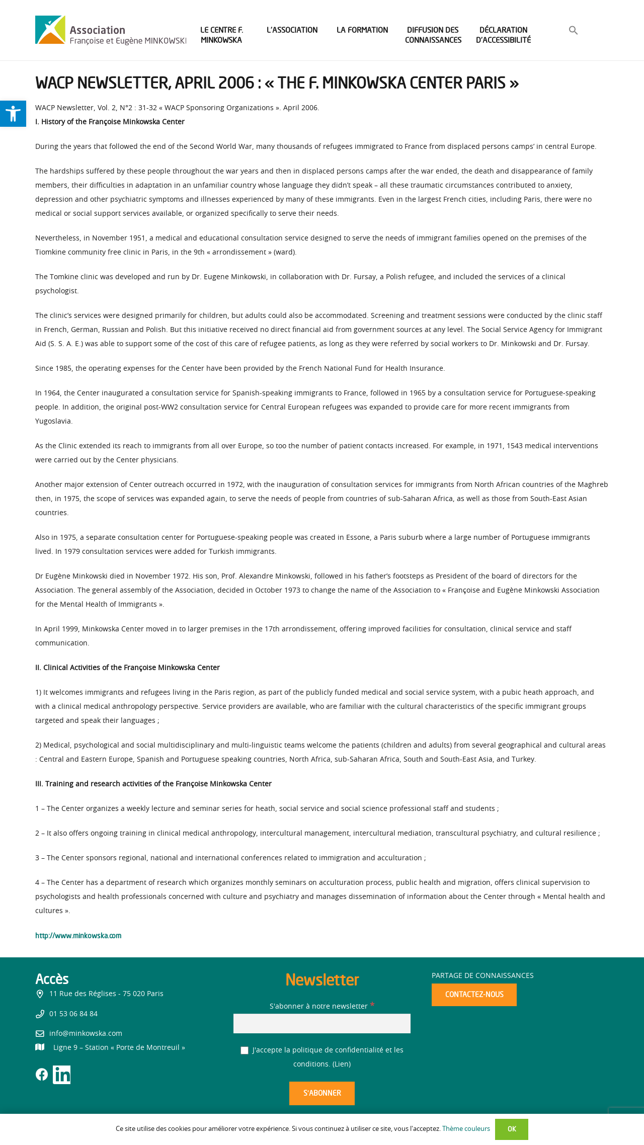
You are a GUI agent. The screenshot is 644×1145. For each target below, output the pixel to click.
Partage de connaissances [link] (483, 975)
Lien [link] (342, 1064)
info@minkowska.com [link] (85, 1033)
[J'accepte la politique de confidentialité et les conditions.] (244, 1050)
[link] (13, 114)
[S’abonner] (322, 1093)
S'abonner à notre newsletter (322, 1006)
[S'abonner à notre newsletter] (322, 1023)
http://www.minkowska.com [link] (78, 935)
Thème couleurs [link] (466, 1129)
